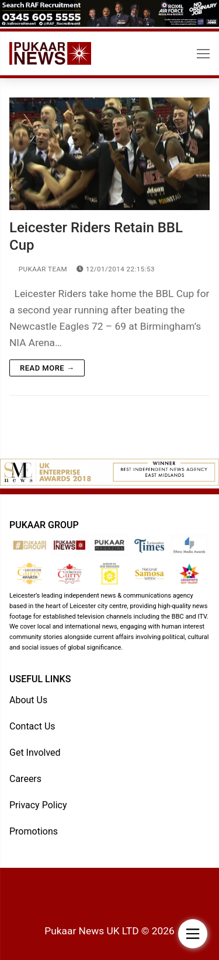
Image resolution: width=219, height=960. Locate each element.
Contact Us (32, 726)
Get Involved (35, 752)
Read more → (47, 368)
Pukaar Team (38, 269)
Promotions (33, 831)
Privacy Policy (38, 805)
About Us (28, 700)
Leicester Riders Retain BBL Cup (96, 236)
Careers (25, 778)
